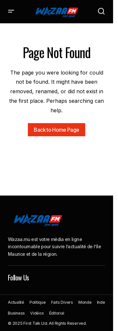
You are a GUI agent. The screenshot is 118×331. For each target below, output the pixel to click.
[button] (11, 11)
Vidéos (37, 313)
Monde (85, 302)
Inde (101, 302)
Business (16, 313)
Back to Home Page (56, 129)
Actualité (16, 302)
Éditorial (56, 313)
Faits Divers (62, 302)
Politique (38, 302)
